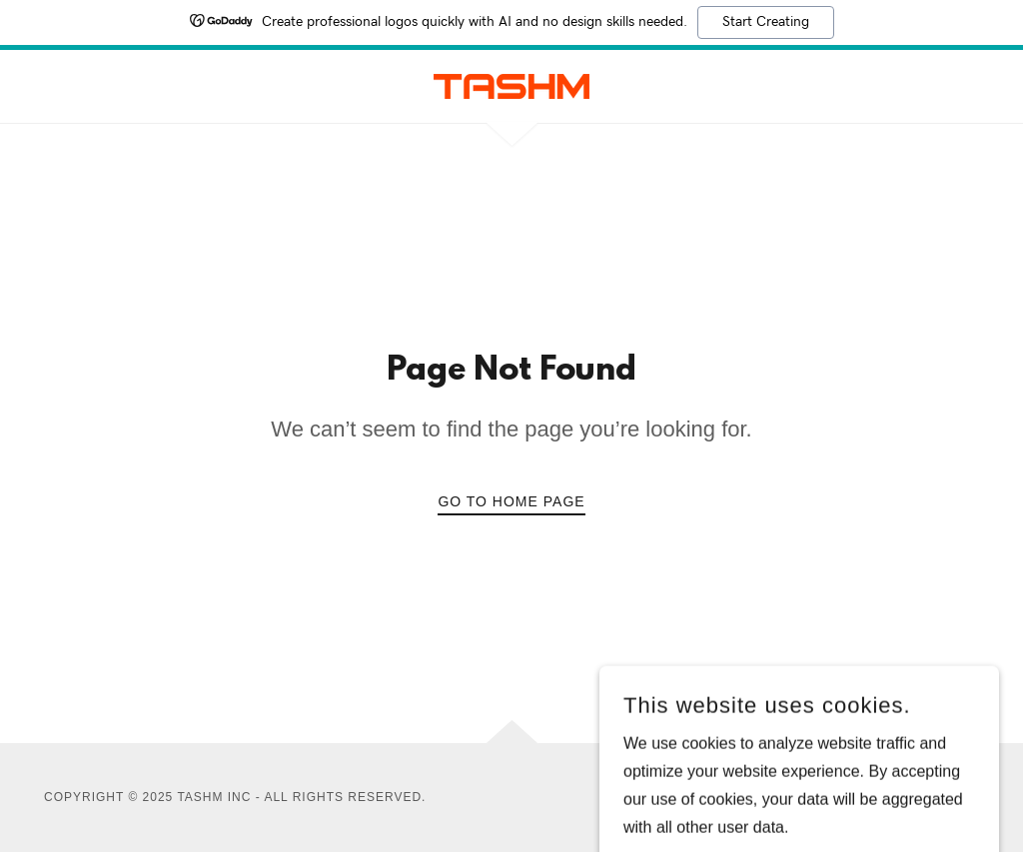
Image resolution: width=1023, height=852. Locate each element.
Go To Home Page (511, 501)
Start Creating (765, 22)
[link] (511, 85)
